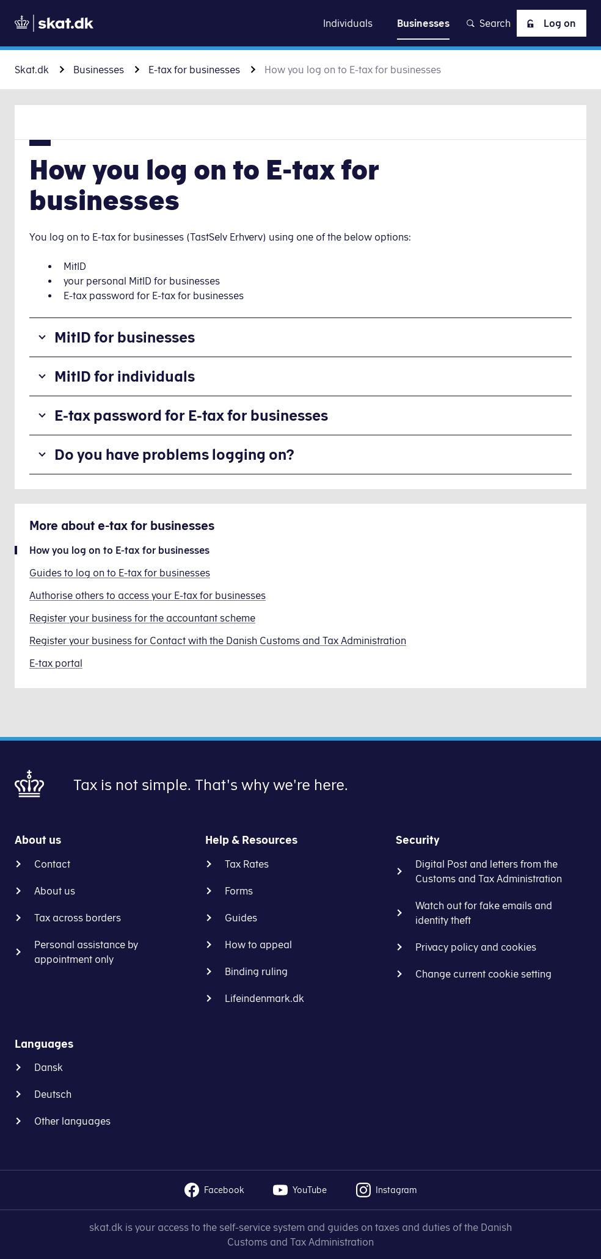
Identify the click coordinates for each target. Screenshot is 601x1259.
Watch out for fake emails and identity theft (483, 913)
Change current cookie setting (483, 973)
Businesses (98, 69)
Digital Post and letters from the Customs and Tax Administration (488, 871)
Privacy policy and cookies (475, 947)
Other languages (72, 1121)
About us (54, 890)
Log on (549, 23)
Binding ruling (256, 971)
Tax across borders (77, 917)
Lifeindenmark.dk (264, 998)
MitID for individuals (124, 376)
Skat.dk (32, 69)
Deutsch (52, 1094)
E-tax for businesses (194, 69)
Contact (52, 863)
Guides (241, 917)
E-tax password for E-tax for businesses (191, 415)
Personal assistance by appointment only (86, 952)
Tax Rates (247, 863)
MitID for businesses (124, 337)
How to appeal (258, 944)
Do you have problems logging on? (174, 454)
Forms (239, 890)
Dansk (48, 1067)
